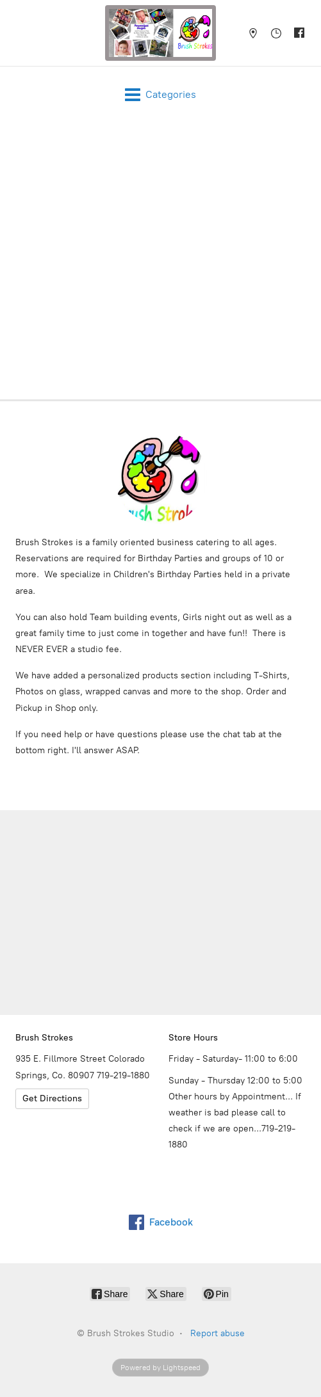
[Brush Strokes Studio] (161, 33)
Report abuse (217, 1333)
